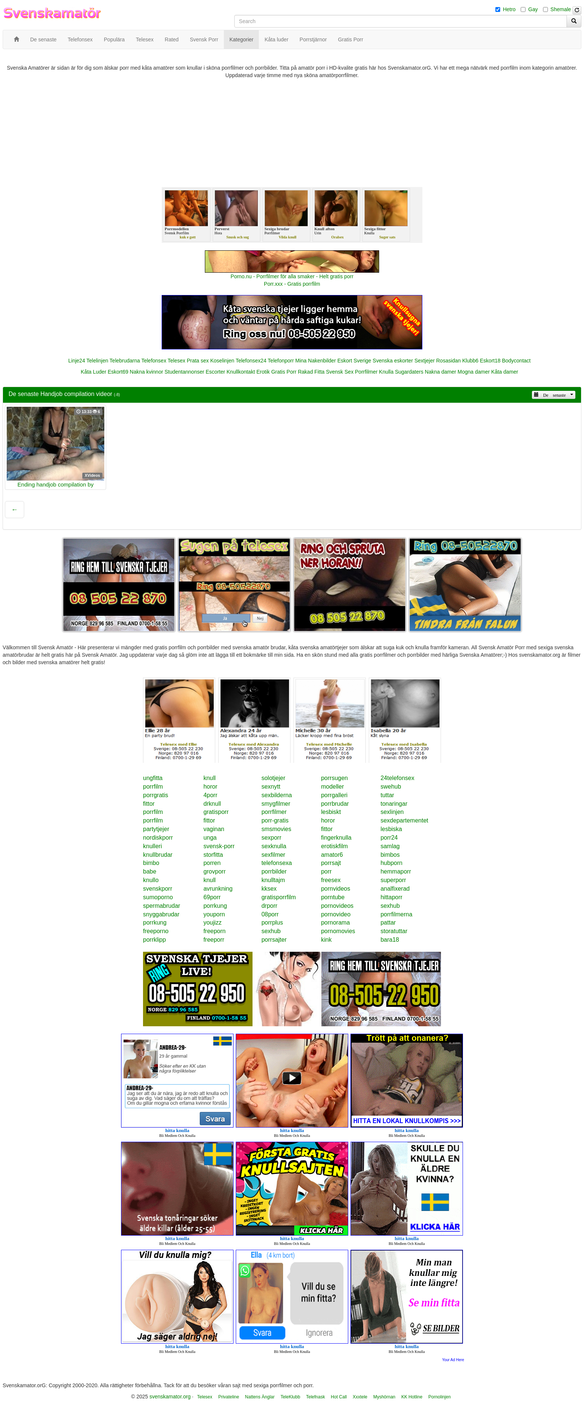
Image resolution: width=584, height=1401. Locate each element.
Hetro (509, 9)
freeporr (213, 939)
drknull (212, 804)
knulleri (152, 846)
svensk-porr (219, 846)
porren (211, 863)
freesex (330, 880)
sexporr (271, 837)
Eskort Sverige (354, 361)
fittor (149, 804)
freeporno (156, 931)
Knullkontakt (240, 372)
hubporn (392, 863)
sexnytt (270, 786)
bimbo (151, 863)
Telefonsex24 (251, 361)
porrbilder (274, 871)
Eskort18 (490, 361)
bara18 (390, 939)
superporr (393, 880)
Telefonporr (281, 361)
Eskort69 (118, 372)
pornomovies (338, 931)
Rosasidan (448, 361)
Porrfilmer (366, 372)
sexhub (390, 906)
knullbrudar (157, 855)
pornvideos (335, 888)
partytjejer (156, 829)
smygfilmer (275, 804)
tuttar (387, 795)
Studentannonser (184, 372)
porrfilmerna (396, 914)
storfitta (213, 855)
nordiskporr (158, 837)
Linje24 (76, 361)
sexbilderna (276, 795)
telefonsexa (276, 863)
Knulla (386, 372)
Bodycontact (516, 361)
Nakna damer (440, 372)
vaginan (213, 829)
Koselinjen (222, 361)
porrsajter (274, 939)
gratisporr (216, 812)
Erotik (263, 372)
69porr (211, 897)
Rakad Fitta (311, 372)
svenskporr (157, 888)
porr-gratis (275, 820)
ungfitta (152, 778)
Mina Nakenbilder (315, 361)
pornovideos (337, 906)
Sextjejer (425, 361)
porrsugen (334, 778)
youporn (214, 914)
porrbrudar (335, 804)
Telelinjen (97, 361)
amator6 (332, 855)
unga (210, 837)
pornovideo (335, 914)
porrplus (272, 922)
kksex (269, 888)
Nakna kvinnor (146, 372)
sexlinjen (392, 812)
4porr (210, 795)
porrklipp (154, 939)
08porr (270, 914)
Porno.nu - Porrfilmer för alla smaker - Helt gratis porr (292, 276)
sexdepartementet (404, 820)
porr (326, 871)
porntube (333, 897)
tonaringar (394, 804)
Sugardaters (409, 372)
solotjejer (273, 778)
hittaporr (392, 897)
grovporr (214, 871)
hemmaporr (396, 871)
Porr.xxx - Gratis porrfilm (292, 284)
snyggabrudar (161, 914)
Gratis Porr (283, 372)
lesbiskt (331, 812)
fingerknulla (336, 837)
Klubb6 (470, 361)
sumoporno (158, 897)
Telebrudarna (125, 361)
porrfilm (153, 786)
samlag (390, 846)
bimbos (390, 855)
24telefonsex (398, 778)
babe (149, 871)
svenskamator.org (170, 1397)
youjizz (212, 922)
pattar (388, 922)
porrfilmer (274, 812)
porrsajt (331, 863)
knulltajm (273, 880)
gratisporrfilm (278, 897)
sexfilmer (273, 855)
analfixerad (395, 888)
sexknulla (273, 846)
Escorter (215, 372)
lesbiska (391, 829)
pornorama (335, 922)
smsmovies (276, 829)
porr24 (389, 837)
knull (209, 778)
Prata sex (198, 361)
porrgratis (155, 795)
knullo (151, 880)
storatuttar (394, 931)
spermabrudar (161, 906)
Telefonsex (153, 361)
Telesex (176, 361)
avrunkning (217, 888)
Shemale (560, 9)
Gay (533, 9)
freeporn (214, 931)
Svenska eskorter (393, 361)
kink (326, 939)
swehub (391, 786)
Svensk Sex (339, 372)
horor (210, 786)
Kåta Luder (94, 372)
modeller (332, 786)
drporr (269, 906)
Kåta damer (504, 372)
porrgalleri (334, 795)
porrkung (215, 906)
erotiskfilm (334, 846)
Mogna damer (474, 372)
